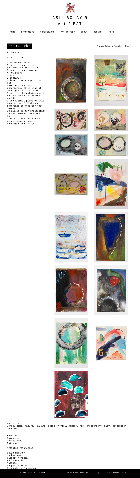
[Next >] (127, 46)
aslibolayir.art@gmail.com (75, 472)
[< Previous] (99, 46)
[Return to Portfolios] (113, 46)
